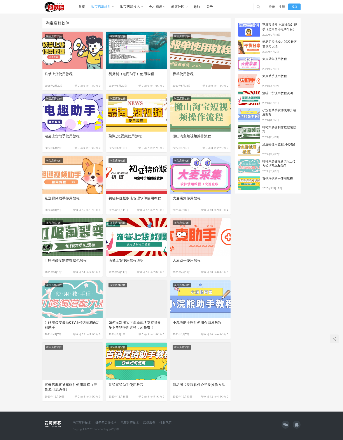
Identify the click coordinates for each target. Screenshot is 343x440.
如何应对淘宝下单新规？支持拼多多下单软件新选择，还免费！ (134, 324)
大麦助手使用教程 (187, 260)
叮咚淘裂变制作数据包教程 (66, 260)
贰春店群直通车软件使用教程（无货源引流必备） (71, 387)
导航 (197, 7)
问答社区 (177, 7)
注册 (281, 7)
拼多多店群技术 (106, 422)
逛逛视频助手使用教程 (62, 198)
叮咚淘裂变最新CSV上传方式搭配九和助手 (72, 324)
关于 (209, 7)
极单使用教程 (183, 74)
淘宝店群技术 (130, 7)
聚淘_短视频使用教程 (125, 136)
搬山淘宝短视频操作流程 (192, 136)
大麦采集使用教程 (187, 198)
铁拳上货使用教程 (59, 74)
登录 (272, 7)
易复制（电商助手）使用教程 (131, 74)
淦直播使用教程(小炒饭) (278, 144)
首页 (82, 7)
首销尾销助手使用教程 (126, 385)
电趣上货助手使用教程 (62, 136)
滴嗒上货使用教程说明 (126, 260)
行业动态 (165, 422)
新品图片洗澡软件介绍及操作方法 (199, 385)
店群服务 (149, 422)
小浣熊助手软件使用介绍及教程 (197, 322)
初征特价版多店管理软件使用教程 (134, 198)
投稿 (294, 6)
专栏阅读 (155, 7)
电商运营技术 (130, 422)
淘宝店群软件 (101, 7)
